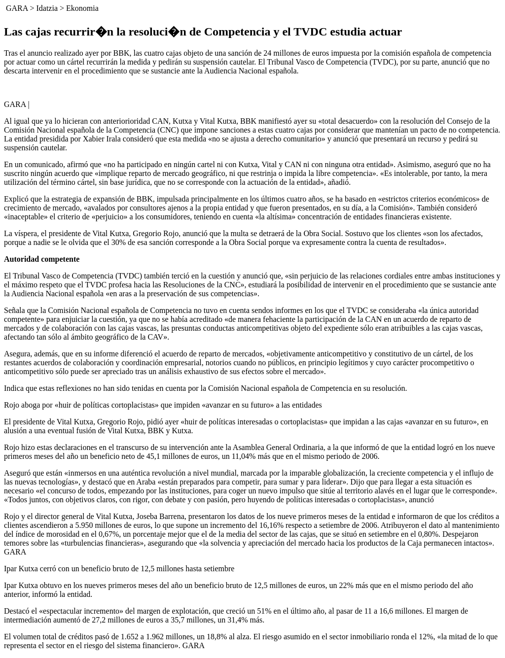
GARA (17, 8)
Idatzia (47, 8)
